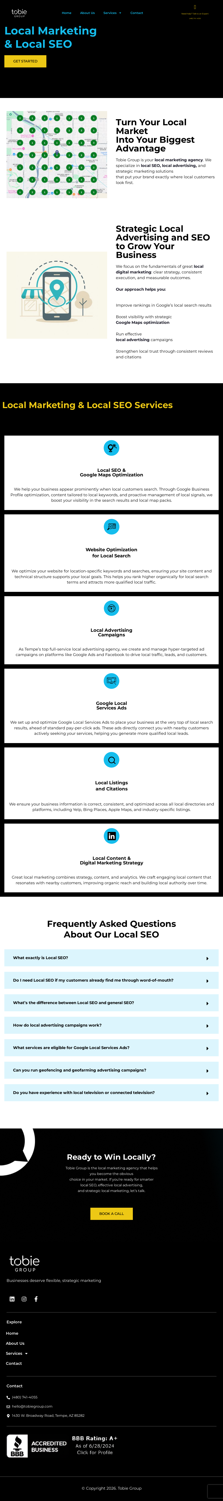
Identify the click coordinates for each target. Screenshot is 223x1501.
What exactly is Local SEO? (40, 1104)
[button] (111, 1104)
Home (66, 13)
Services (112, 13)
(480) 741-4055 (195, 18)
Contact (136, 13)
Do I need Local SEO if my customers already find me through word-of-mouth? (93, 1127)
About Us (87, 13)
